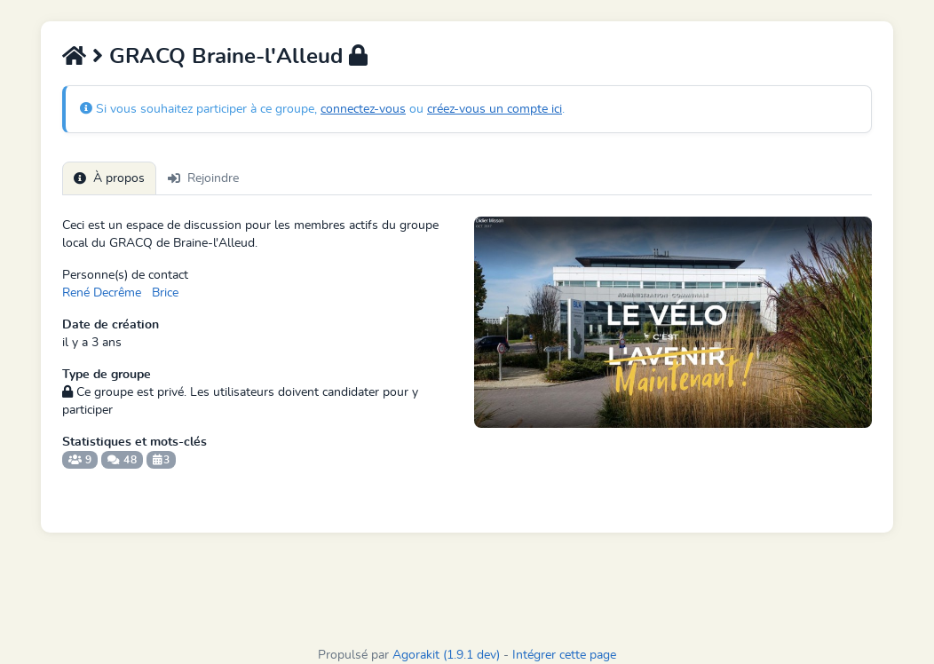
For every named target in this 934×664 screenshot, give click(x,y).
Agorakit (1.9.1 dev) (446, 655)
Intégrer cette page (564, 655)
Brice (165, 293)
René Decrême (101, 293)
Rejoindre (203, 178)
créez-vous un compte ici (494, 109)
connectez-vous (363, 109)
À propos (109, 178)
